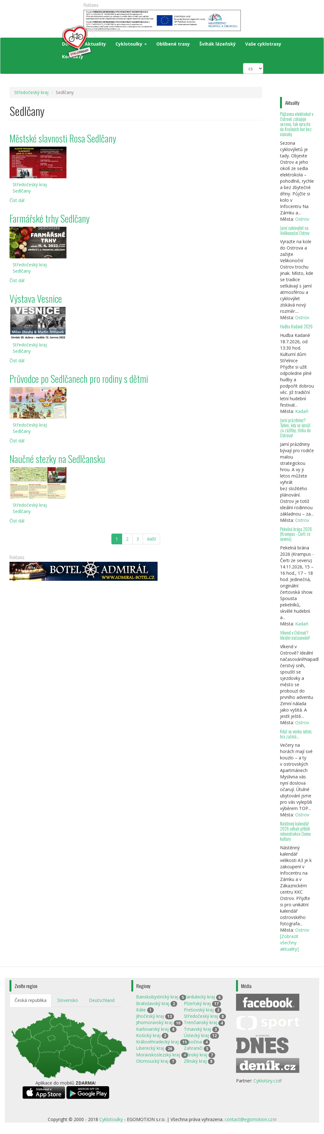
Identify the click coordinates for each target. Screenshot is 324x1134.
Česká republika (31, 1000)
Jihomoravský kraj (154, 1022)
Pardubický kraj (199, 997)
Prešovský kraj (199, 1010)
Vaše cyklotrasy (263, 44)
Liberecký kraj (150, 1048)
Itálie (141, 1010)
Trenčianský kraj (200, 1022)
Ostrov (302, 219)
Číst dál (16, 200)
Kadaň (301, 411)
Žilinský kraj (195, 1055)
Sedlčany (22, 191)
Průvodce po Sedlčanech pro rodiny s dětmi (78, 378)
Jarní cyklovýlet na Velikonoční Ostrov (294, 230)
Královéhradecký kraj (157, 1042)
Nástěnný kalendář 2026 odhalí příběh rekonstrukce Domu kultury (295, 831)
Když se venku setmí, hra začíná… (296, 734)
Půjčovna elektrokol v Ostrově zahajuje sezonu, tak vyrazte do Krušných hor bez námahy (296, 124)
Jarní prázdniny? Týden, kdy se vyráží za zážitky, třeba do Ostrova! (295, 428)
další (151, 539)
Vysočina (193, 1042)
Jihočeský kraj (150, 1016)
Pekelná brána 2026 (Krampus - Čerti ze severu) (296, 534)
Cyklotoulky (131, 44)
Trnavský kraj (197, 1029)
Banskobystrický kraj (157, 997)
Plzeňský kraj (197, 1003)
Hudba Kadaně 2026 (296, 326)
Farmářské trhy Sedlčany (49, 218)
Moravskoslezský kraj (158, 1055)
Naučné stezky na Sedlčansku (57, 459)
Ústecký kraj (196, 1035)
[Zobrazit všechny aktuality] (289, 942)
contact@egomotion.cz (250, 1119)
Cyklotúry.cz (267, 1081)
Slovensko (67, 1000)
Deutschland (102, 1000)
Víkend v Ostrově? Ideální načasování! (295, 635)
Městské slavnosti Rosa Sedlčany (62, 138)
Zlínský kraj (195, 1061)
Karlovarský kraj (152, 1029)
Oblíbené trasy (173, 44)
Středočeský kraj (31, 92)
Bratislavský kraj (152, 1003)
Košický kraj (148, 1035)
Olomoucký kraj (152, 1061)
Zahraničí (193, 1048)
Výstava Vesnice (35, 298)
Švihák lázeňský (217, 44)
